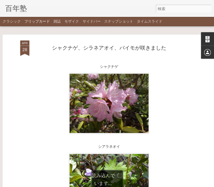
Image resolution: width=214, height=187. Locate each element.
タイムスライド (149, 21)
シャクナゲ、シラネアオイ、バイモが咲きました (109, 27)
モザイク (71, 21)
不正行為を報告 (139, 183)
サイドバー (92, 21)
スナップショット (118, 21)
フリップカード (37, 21)
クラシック (12, 21)
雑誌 (57, 21)
